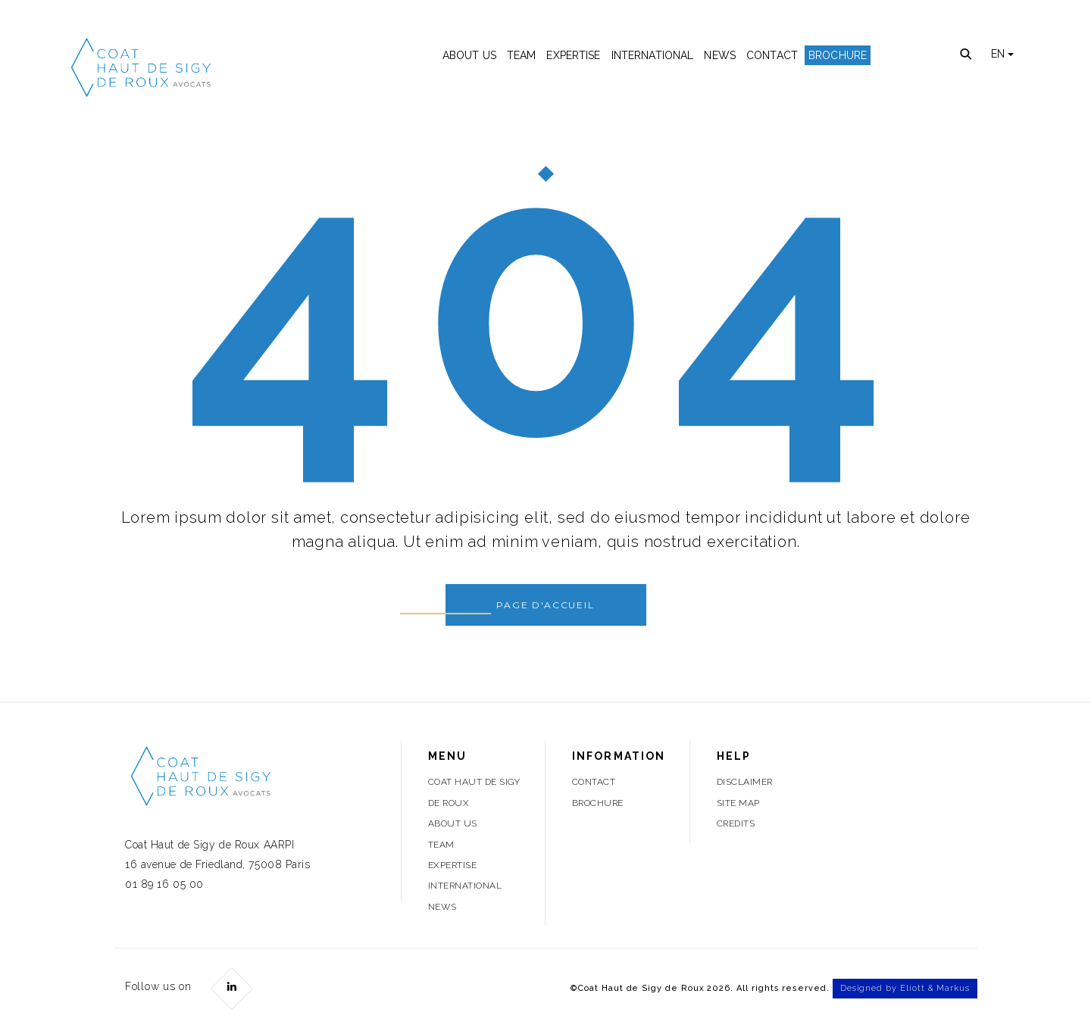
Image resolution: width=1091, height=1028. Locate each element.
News (720, 55)
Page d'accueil (545, 605)
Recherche (966, 54)
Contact (772, 55)
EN (1002, 54)
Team (521, 55)
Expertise (573, 55)
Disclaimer (745, 781)
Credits (736, 823)
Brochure (837, 55)
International (652, 55)
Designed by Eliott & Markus (905, 988)
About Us (469, 55)
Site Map (738, 803)
